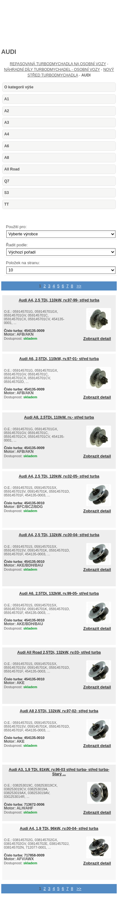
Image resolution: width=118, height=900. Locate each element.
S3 (6, 193)
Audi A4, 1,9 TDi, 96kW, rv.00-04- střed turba (59, 828)
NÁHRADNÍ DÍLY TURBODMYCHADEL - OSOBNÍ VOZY (52, 69)
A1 (6, 99)
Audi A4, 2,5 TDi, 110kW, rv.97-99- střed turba (59, 300)
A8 (6, 157)
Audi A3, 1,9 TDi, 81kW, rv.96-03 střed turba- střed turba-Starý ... (59, 771)
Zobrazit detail (97, 339)
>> (78, 286)
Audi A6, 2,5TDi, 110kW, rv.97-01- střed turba (59, 359)
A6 (6, 146)
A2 (6, 111)
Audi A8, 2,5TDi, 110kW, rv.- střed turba (59, 417)
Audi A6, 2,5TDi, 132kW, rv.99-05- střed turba (59, 593)
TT (6, 204)
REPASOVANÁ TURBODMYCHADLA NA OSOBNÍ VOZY (58, 64)
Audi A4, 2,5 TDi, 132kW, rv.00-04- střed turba (59, 535)
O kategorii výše (18, 87)
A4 (6, 134)
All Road (12, 169)
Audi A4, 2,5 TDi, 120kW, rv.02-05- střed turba (59, 476)
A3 (6, 122)
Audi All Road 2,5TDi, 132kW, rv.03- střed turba (59, 652)
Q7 (6, 181)
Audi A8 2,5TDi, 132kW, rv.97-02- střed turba (59, 711)
